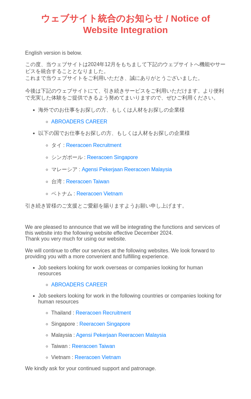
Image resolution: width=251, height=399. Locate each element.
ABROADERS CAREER (79, 121)
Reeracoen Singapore (112, 157)
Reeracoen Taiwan (87, 181)
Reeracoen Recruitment (93, 145)
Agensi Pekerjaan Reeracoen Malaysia (127, 169)
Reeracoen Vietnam (99, 193)
